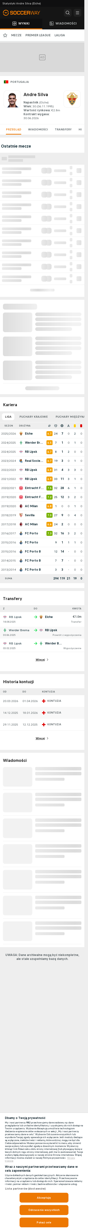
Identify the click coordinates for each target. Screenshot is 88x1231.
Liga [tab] (8, 416)
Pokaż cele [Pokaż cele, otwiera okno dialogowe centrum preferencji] (43, 1222)
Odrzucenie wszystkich (44, 1210)
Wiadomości (38, 129)
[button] (68, 13)
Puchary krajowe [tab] (33, 416)
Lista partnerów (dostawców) (25, 1188)
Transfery (63, 129)
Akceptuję (44, 1197)
